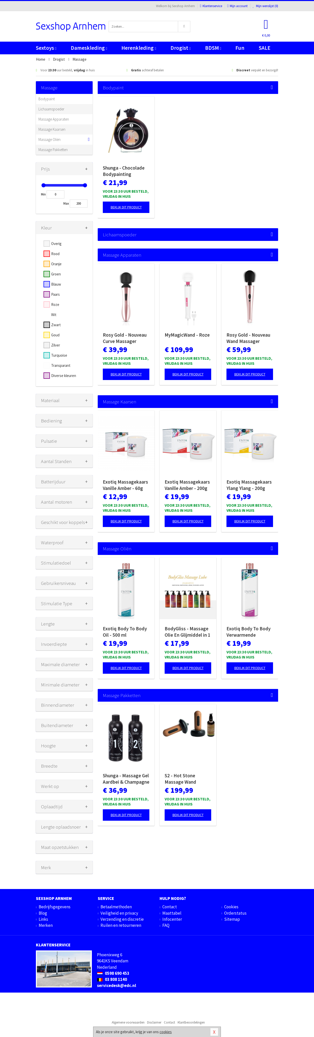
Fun (239, 47)
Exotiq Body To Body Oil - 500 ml (125, 632)
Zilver (55, 345)
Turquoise (59, 355)
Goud (55, 335)
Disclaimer (154, 1022)
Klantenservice (211, 6)
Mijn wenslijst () (265, 6)
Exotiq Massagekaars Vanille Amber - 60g (125, 485)
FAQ (165, 925)
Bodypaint (46, 98)
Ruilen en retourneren (121, 925)
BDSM (213, 47)
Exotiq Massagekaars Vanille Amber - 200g (187, 485)
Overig (56, 243)
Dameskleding (89, 47)
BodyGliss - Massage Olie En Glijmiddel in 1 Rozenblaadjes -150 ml (187, 632)
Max (66, 203)
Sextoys (46, 47)
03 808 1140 (112, 979)
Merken (46, 925)
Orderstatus (235, 913)
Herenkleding (138, 47)
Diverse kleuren (63, 375)
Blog (43, 913)
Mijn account (237, 6)
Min (43, 194)
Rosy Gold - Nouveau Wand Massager (248, 338)
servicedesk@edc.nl (116, 985)
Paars (55, 294)
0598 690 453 (113, 973)
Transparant (60, 365)
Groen (56, 274)
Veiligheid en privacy (119, 913)
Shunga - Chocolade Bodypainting (124, 171)
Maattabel (171, 913)
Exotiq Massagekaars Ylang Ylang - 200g (249, 485)
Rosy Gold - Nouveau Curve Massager (125, 338)
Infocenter (172, 919)
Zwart (56, 324)
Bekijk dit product (126, 207)
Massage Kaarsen (51, 129)
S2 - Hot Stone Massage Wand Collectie (180, 778)
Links (43, 919)
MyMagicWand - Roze (187, 335)
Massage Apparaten (53, 119)
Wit (53, 314)
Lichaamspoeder (51, 109)
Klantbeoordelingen (191, 1022)
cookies (166, 1031)
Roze (55, 304)
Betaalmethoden (116, 907)
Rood (55, 253)
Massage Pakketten (53, 149)
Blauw (56, 284)
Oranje (56, 263)
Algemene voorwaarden (128, 1022)
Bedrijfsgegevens (54, 907)
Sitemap (232, 919)
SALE (264, 47)
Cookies (231, 907)
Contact (169, 907)
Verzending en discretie (122, 919)
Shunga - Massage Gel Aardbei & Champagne (126, 778)
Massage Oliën (49, 139)
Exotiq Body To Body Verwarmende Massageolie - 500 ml (248, 632)
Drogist (180, 47)
